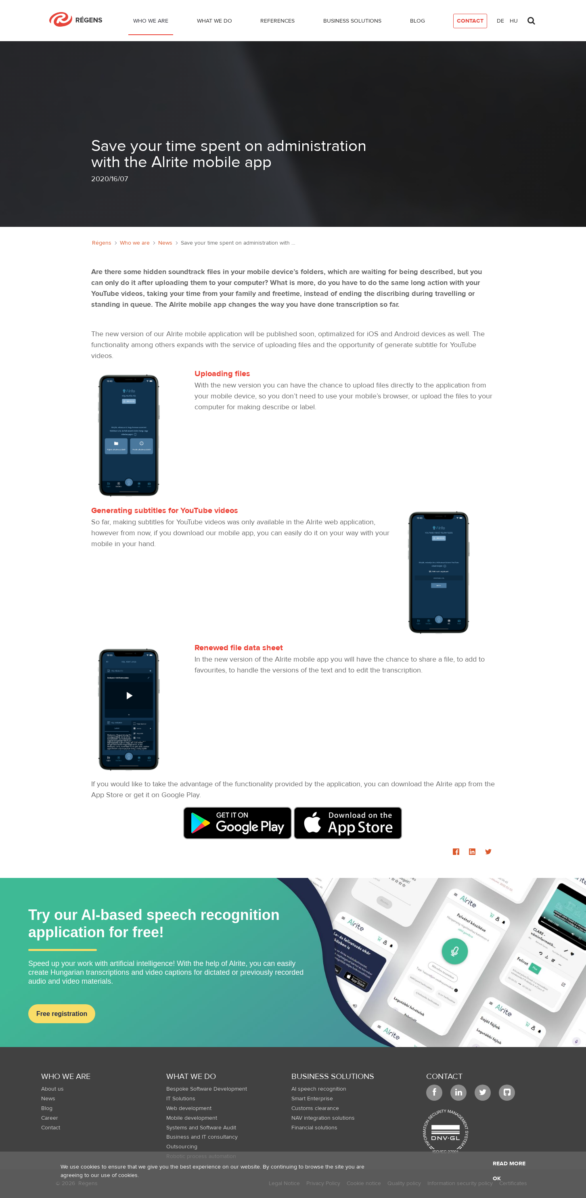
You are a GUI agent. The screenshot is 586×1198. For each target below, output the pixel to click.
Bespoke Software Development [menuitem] (206, 1089)
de (500, 21)
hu (514, 21)
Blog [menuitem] (46, 1108)
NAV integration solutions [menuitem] (323, 1118)
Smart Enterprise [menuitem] (312, 1098)
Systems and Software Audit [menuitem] (201, 1127)
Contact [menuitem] (50, 1127)
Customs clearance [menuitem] (315, 1108)
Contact (444, 1076)
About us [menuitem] (52, 1089)
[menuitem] (151, 22)
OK (497, 1178)
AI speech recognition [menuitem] (318, 1089)
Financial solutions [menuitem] (314, 1127)
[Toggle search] (531, 18)
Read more (509, 1163)
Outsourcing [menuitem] (181, 1146)
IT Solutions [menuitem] (180, 1098)
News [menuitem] (48, 1098)
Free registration (61, 1013)
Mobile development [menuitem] (191, 1118)
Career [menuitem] (49, 1118)
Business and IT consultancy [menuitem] (202, 1137)
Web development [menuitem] (188, 1108)
